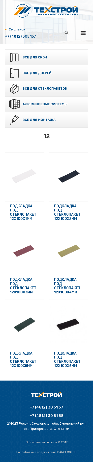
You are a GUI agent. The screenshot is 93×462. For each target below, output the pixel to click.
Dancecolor (67, 452)
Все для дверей (37, 73)
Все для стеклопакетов (45, 88)
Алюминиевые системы (45, 104)
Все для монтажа (39, 120)
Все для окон (35, 57)
